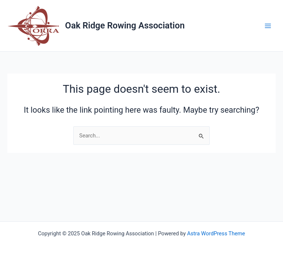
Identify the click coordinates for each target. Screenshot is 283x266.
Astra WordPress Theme (216, 233)
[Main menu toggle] (268, 26)
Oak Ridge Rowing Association (125, 25)
